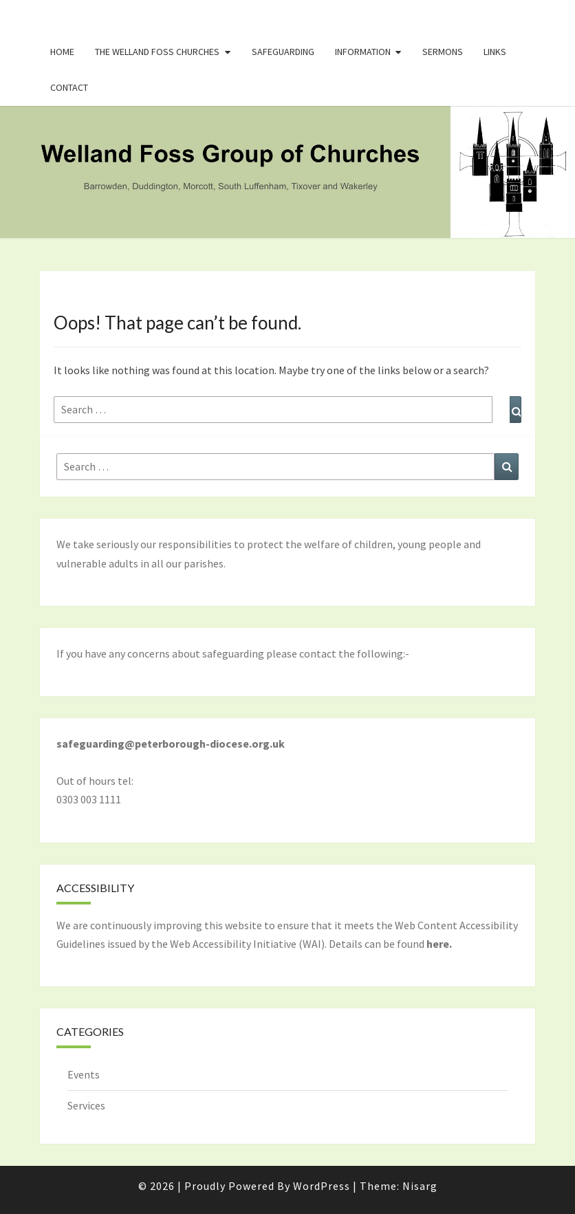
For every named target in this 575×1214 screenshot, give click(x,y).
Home (62, 51)
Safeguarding (283, 51)
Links (495, 51)
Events (83, 1074)
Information (363, 51)
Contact (69, 87)
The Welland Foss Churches (157, 51)
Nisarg (419, 1186)
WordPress (321, 1186)
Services (86, 1105)
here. (439, 944)
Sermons (442, 51)
